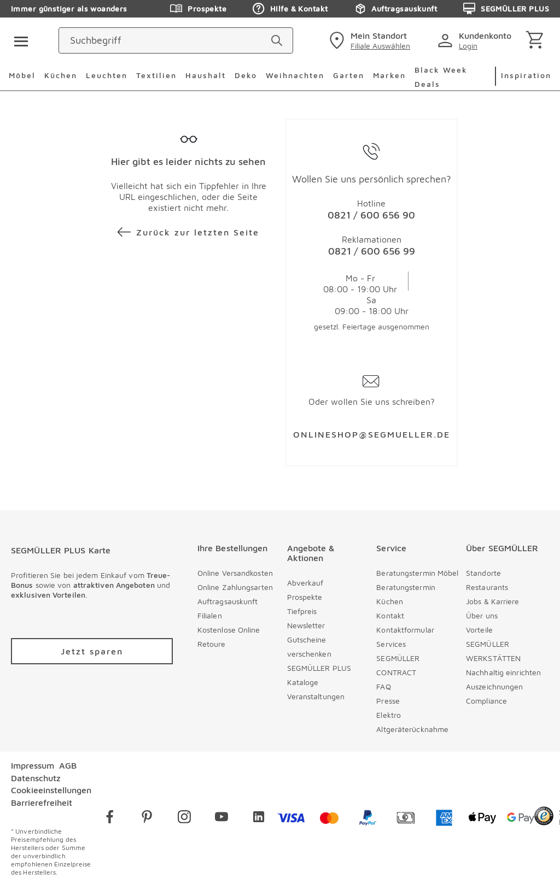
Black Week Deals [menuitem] (441, 76)
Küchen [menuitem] (60, 75)
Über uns (482, 615)
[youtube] (221, 818)
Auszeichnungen (494, 686)
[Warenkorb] (536, 40)
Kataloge (303, 682)
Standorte (483, 572)
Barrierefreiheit (41, 802)
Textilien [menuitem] (156, 75)
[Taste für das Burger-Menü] (17, 40)
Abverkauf (305, 582)
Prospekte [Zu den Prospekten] (198, 9)
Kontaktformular (405, 629)
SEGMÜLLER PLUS (319, 667)
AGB (68, 765)
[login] (476, 40)
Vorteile (479, 629)
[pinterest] (147, 818)
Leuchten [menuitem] (106, 75)
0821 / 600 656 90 (371, 215)
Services (391, 643)
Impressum (32, 765)
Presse (388, 700)
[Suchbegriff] (228, 40)
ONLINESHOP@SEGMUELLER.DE (371, 434)
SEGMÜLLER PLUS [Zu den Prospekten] (506, 9)
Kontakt (390, 615)
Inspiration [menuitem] (526, 75)
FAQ (383, 686)
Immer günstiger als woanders (69, 8)
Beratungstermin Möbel (417, 572)
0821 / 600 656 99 (371, 251)
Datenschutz (36, 778)
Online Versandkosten (235, 572)
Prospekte (305, 596)
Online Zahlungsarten (235, 587)
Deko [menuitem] (246, 75)
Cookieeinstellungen (51, 790)
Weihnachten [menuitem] (295, 75)
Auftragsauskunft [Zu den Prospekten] (395, 9)
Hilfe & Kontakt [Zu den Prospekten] (290, 9)
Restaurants (487, 587)
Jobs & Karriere (493, 601)
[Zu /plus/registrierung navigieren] (92, 651)
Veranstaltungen (316, 696)
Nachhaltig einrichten (503, 672)
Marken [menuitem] (389, 75)
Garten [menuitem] (348, 75)
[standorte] (368, 40)
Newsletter (306, 625)
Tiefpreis (302, 611)
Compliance (486, 700)
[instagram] (184, 818)
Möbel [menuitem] (22, 75)
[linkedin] (258, 818)
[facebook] (109, 818)
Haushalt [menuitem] (205, 75)
